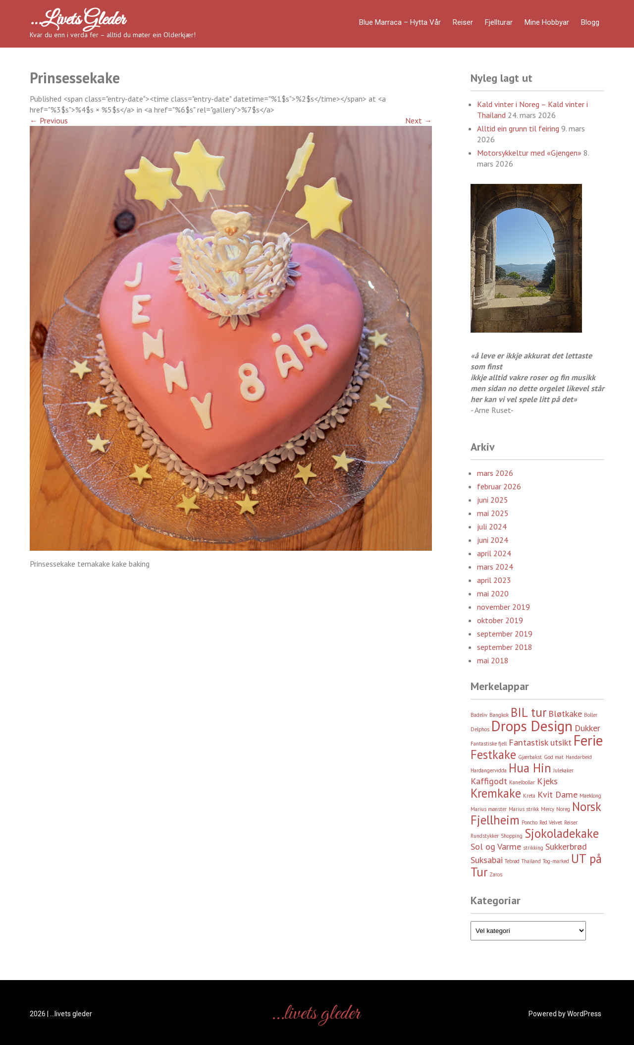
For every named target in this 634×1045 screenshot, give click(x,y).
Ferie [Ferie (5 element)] (588, 740)
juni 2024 (492, 540)
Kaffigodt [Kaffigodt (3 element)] (489, 781)
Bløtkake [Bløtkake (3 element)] (565, 713)
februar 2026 (499, 486)
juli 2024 (492, 526)
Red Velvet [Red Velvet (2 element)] (550, 822)
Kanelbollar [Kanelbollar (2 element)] (522, 782)
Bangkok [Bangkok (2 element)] (499, 714)
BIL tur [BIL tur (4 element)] (528, 712)
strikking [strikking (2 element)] (533, 847)
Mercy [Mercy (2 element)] (547, 809)
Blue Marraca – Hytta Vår (400, 22)
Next (418, 120)
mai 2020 (493, 593)
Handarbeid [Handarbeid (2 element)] (579, 757)
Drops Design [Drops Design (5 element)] (532, 725)
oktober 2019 (500, 620)
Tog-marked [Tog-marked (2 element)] (556, 861)
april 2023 (494, 580)
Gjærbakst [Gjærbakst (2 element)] (530, 757)
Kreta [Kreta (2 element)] (529, 795)
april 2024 (494, 553)
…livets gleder (77, 19)
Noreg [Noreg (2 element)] (563, 809)
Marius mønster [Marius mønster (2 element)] (489, 809)
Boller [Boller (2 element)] (590, 714)
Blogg (590, 22)
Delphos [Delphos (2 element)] (480, 729)
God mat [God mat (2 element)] (554, 757)
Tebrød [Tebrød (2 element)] (512, 861)
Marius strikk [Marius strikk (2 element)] (524, 809)
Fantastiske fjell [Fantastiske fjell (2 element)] (489, 743)
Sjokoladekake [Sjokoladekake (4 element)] (562, 833)
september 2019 (504, 634)
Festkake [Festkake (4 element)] (493, 754)
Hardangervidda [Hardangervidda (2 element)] (489, 770)
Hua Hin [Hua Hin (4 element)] (530, 768)
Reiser (463, 22)
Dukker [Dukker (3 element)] (587, 728)
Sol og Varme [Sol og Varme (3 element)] (496, 846)
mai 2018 (493, 660)
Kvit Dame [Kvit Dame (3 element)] (557, 794)
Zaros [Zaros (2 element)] (495, 874)
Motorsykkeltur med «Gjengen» (529, 153)
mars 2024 (495, 567)
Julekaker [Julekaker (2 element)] (563, 770)
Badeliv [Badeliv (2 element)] (479, 714)
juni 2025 (492, 500)
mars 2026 (495, 473)
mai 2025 (493, 513)
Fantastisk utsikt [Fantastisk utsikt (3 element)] (540, 742)
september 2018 (504, 647)
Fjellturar (499, 22)
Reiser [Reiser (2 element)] (571, 822)
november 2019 (503, 607)
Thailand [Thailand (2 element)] (531, 861)
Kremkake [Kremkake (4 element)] (496, 793)
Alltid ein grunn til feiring (518, 128)
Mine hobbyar (547, 22)
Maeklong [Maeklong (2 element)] (590, 795)
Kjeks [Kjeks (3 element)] (547, 781)
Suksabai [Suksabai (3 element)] (487, 860)
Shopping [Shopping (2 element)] (512, 835)
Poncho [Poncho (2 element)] (529, 822)
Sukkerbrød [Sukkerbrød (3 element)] (566, 846)
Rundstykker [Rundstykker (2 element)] (485, 835)
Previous (49, 120)
